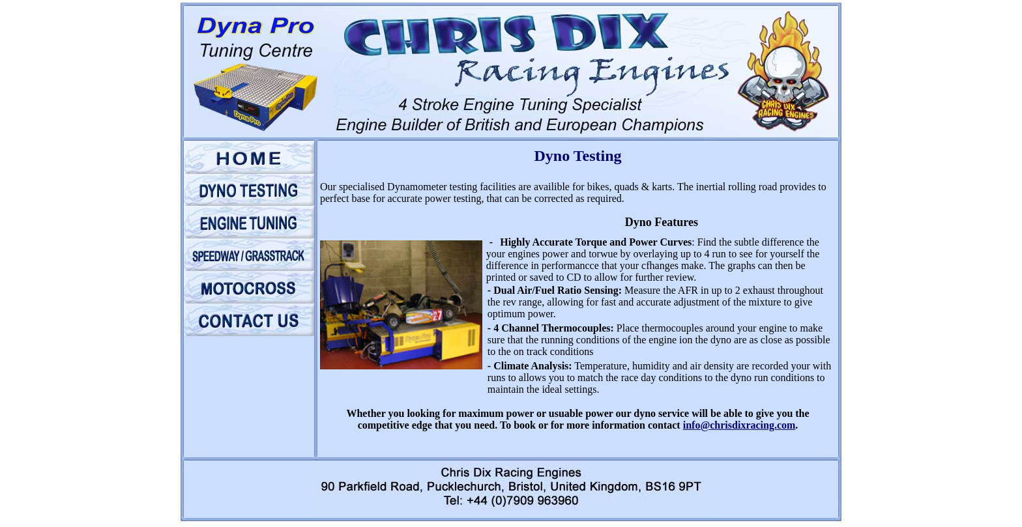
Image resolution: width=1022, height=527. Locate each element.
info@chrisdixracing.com (739, 425)
